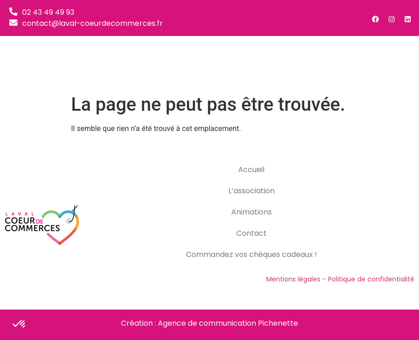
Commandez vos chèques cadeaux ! (251, 254)
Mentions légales (293, 279)
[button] (400, 63)
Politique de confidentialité (371, 279)
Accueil (251, 169)
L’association (251, 190)
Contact (251, 233)
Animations (251, 212)
